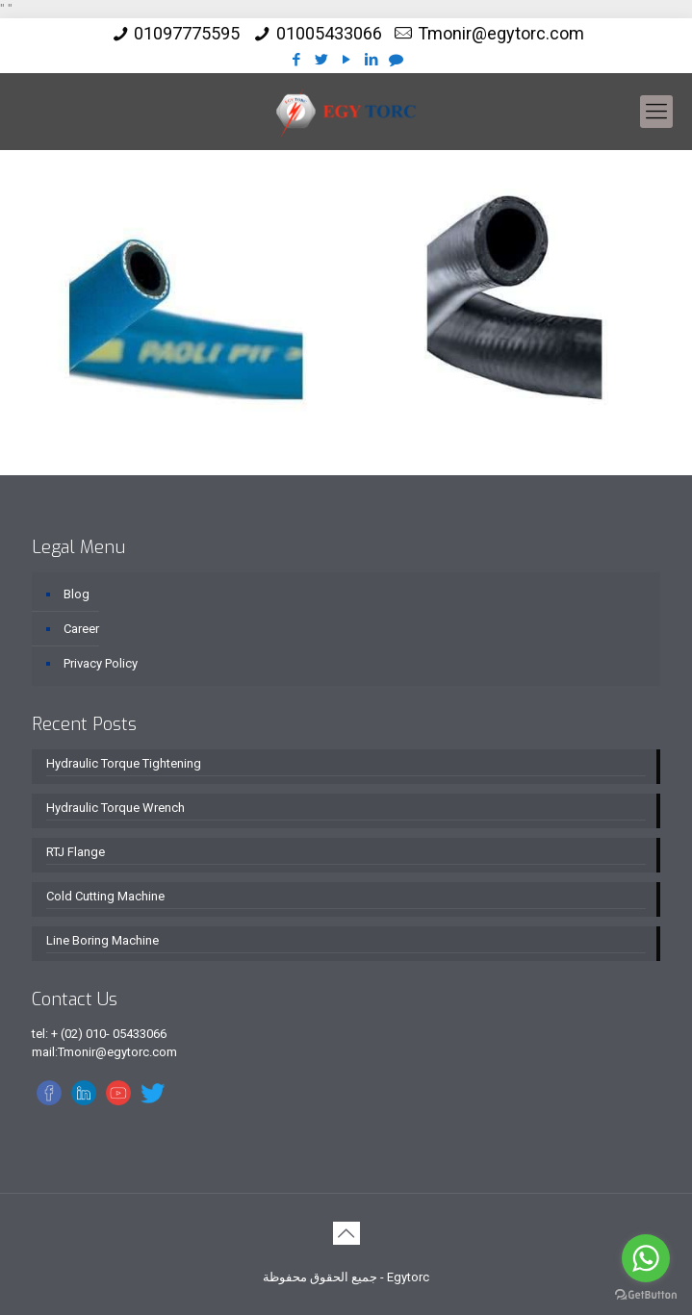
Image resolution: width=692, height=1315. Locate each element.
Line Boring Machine (102, 940)
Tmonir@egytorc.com (501, 33)
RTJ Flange (75, 852)
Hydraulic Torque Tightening (123, 763)
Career (81, 628)
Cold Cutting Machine (105, 896)
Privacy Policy (101, 663)
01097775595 (187, 33)
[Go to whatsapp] (646, 1258)
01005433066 (329, 33)
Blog (77, 594)
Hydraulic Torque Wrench (115, 807)
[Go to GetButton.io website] (646, 1295)
